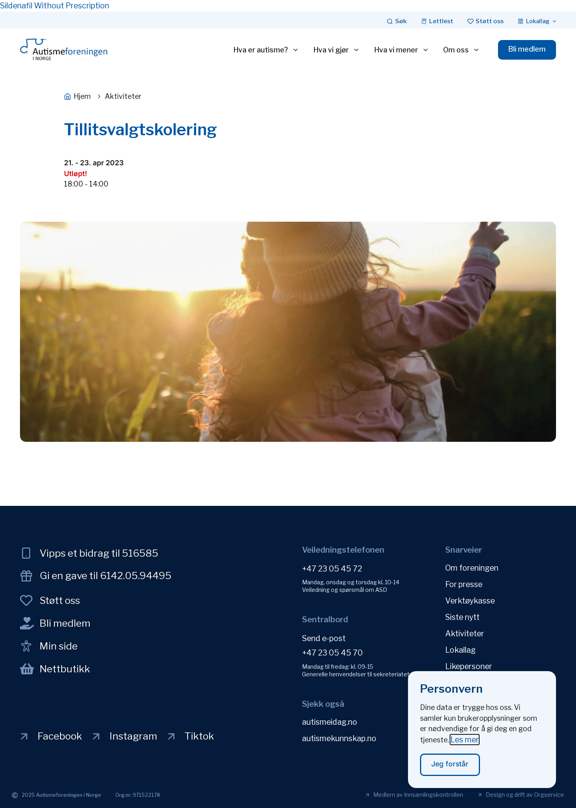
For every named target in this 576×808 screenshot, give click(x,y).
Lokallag (460, 650)
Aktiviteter (464, 633)
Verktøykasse (470, 600)
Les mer (464, 745)
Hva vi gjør (336, 50)
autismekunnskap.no (339, 738)
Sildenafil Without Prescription (54, 5)
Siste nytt (462, 617)
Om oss (461, 50)
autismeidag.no (329, 722)
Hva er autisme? (266, 50)
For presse (463, 584)
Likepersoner (468, 666)
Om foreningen (471, 568)
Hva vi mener (401, 50)
